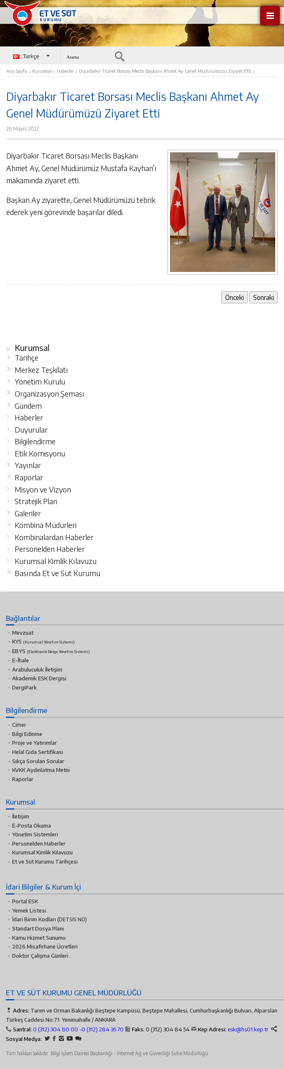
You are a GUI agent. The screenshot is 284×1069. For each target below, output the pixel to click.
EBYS (51, 651)
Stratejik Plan (36, 501)
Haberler (29, 417)
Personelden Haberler (50, 549)
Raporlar (29, 477)
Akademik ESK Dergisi (39, 678)
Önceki (234, 297)
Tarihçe (26, 357)
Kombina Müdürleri (45, 525)
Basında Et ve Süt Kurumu (57, 573)
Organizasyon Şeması (49, 393)
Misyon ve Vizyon (43, 489)
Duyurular (31, 429)
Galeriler (28, 513)
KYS (43, 641)
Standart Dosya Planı (38, 928)
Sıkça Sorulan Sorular (38, 761)
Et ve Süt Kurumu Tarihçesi (45, 861)
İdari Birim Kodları (34, 919)
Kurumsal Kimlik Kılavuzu (55, 561)
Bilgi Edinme (27, 734)
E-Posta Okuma (31, 825)
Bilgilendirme (35, 441)
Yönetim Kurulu (40, 381)
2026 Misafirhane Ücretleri (45, 946)
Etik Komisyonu (40, 453)
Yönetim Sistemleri (35, 834)
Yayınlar (28, 465)
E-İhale (20, 660)
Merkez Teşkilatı (41, 369)
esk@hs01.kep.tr (248, 1029)
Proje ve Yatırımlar (34, 742)
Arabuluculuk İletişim (37, 669)
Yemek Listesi (29, 910)
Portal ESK (25, 901)
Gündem (28, 405)
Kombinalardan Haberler (54, 537)
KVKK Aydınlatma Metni (41, 770)
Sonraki (263, 297)
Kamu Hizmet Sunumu (39, 937)
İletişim (20, 816)
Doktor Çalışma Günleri (40, 955)
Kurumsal (32, 348)
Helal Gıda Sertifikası (37, 752)
